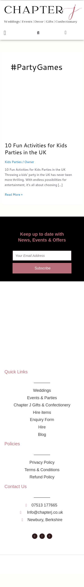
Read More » (13, 194)
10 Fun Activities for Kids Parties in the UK (36, 148)
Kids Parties (13, 162)
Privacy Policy (71, 578)
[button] (4, 33)
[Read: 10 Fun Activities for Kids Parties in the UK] (42, 112)
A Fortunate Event (33, 578)
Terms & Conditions (42, 584)
